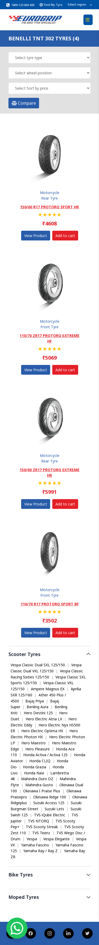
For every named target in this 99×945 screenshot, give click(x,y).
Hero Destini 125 (38, 712)
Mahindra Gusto (39, 784)
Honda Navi (34, 772)
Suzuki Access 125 (48, 802)
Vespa (32, 838)
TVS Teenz (41, 832)
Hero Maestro (33, 742)
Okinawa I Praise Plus (41, 790)
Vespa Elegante (56, 838)
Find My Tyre (51, 5)
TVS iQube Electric (49, 814)
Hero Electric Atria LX (44, 718)
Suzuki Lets (54, 808)
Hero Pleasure (37, 748)
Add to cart (65, 235)
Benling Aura (37, 706)
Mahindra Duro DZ (37, 778)
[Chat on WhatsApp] (16, 928)
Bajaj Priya (34, 700)
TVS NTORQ (38, 820)
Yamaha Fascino (35, 844)
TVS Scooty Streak (42, 826)
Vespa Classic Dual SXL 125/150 (38, 664)
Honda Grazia (34, 766)
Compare (24, 103)
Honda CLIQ (39, 760)
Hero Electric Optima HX (42, 730)
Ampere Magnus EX (47, 688)
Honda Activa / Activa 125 (45, 754)
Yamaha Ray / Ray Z (40, 850)
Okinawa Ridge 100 (49, 796)
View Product (35, 235)
